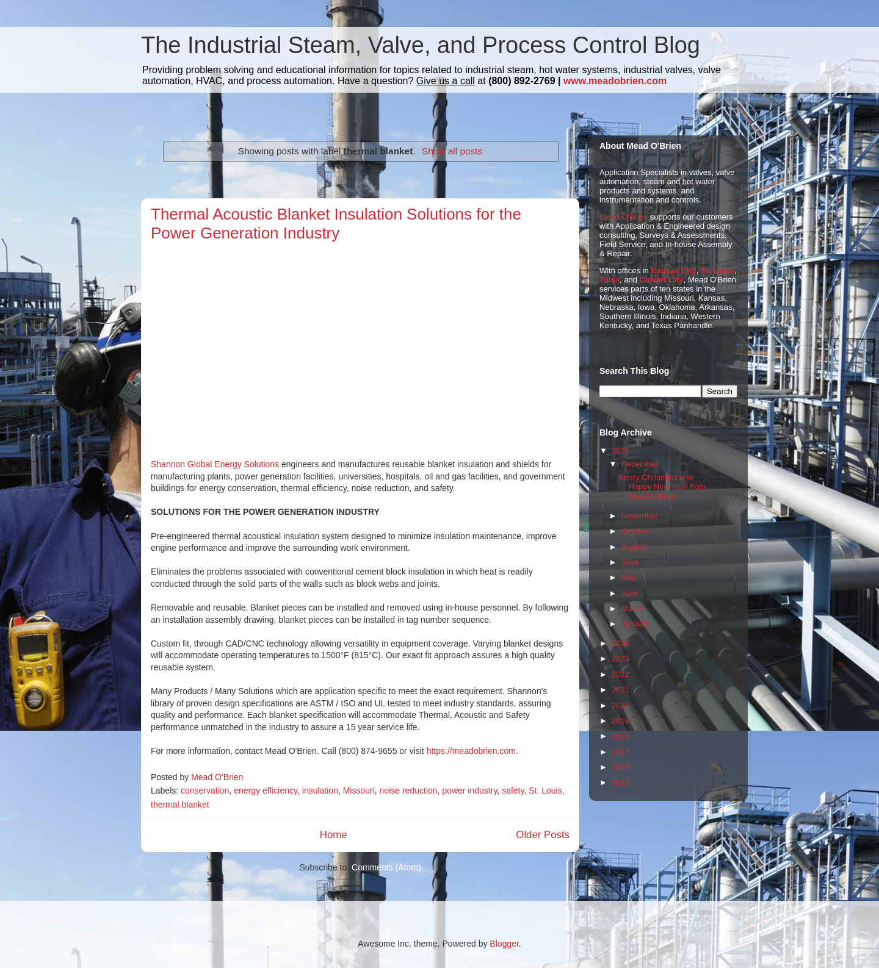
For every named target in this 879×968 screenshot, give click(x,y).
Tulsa (609, 279)
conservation (205, 790)
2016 (620, 767)
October (635, 531)
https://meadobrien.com (471, 751)
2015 (620, 782)
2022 (620, 674)
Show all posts (452, 151)
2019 (620, 720)
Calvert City (662, 279)
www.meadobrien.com (615, 81)
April (629, 593)
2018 (620, 735)
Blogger (504, 943)
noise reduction (409, 790)
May (629, 577)
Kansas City (673, 270)
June (629, 562)
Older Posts (543, 835)
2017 (620, 751)
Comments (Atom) (386, 867)
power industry (469, 790)
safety (513, 790)
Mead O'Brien (623, 216)
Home (333, 835)
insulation (320, 790)
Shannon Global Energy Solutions (216, 464)
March (632, 608)
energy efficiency (265, 790)
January (635, 623)
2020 (620, 705)
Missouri (359, 790)
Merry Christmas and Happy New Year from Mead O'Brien (662, 487)
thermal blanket (180, 804)
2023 (620, 658)
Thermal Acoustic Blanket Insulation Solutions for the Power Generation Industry (336, 223)
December (639, 463)
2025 (620, 450)
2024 (620, 643)
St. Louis (545, 790)
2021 (620, 689)
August (633, 546)
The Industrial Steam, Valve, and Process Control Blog (420, 45)
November (639, 515)
